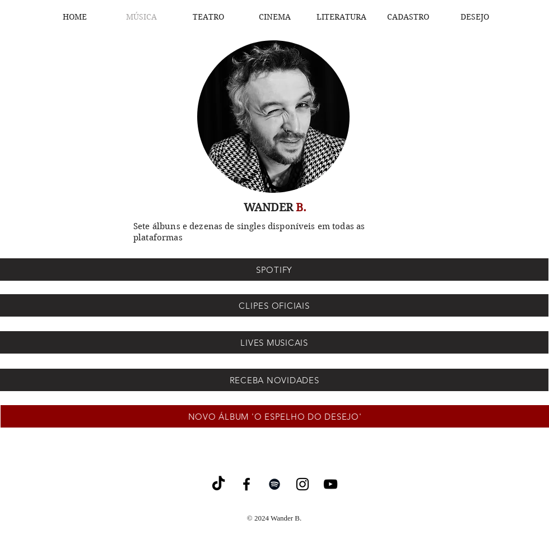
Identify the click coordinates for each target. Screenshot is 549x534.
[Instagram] (302, 484)
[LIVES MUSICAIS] (274, 342)
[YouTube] (330, 484)
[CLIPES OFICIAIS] (274, 305)
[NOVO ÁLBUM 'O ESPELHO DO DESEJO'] (275, 416)
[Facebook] (246, 484)
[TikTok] (218, 484)
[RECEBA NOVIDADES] (274, 380)
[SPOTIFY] (274, 269)
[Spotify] (274, 484)
